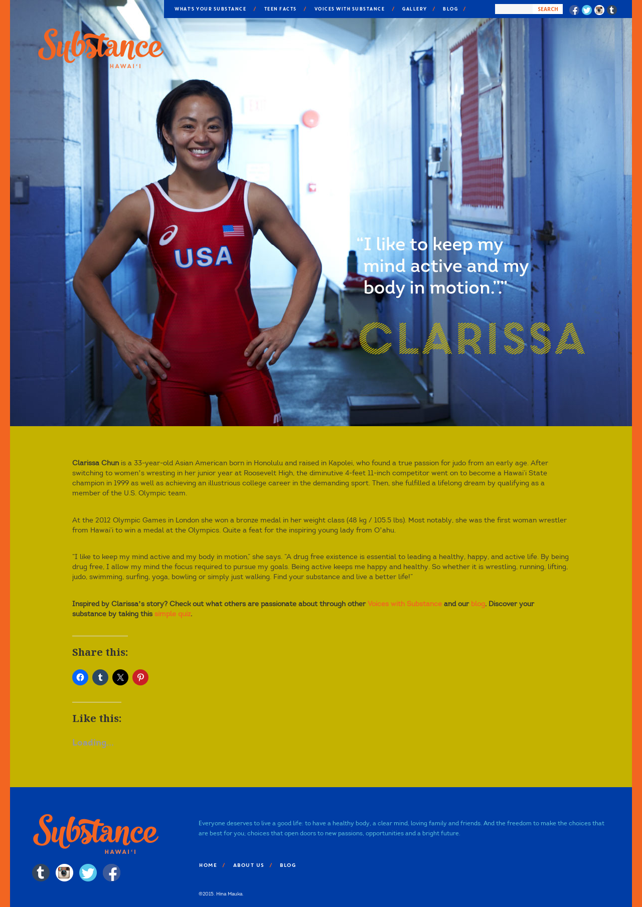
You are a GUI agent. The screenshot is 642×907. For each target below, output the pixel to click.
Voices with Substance (405, 604)
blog (478, 604)
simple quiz (172, 614)
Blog (449, 9)
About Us (248, 865)
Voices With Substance (349, 9)
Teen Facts (280, 9)
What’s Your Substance (210, 9)
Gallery (414, 9)
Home (208, 865)
